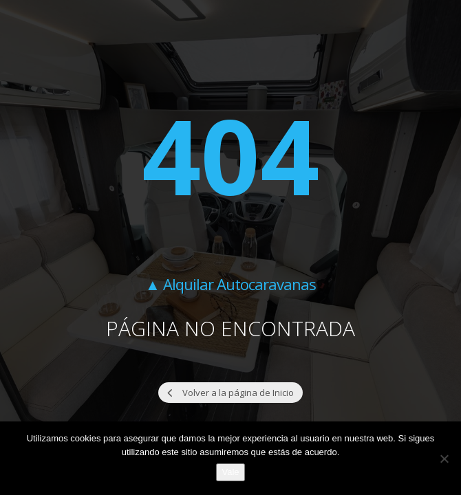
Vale (230, 472)
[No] (444, 458)
